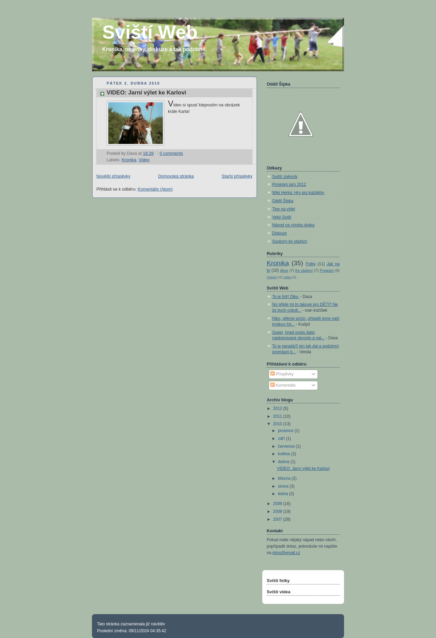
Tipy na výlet (283, 209)
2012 (278, 408)
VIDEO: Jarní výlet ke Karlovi (146, 92)
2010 (278, 423)
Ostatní (272, 277)
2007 (278, 519)
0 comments (171, 153)
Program (327, 270)
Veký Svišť (282, 217)
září (282, 438)
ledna (283, 493)
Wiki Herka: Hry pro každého (298, 192)
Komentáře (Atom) (155, 189)
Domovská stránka (175, 176)
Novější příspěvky (113, 176)
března (285, 478)
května (284, 453)
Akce (284, 270)
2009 (278, 503)
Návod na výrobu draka (293, 225)
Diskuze (279, 233)
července (287, 446)
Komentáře (283, 385)
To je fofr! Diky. (285, 296)
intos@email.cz (286, 552)
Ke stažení (304, 270)
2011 (278, 416)
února (284, 486)
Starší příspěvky (237, 176)
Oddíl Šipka (282, 200)
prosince (286, 430)
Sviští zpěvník (284, 176)
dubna (284, 461)
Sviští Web (150, 32)
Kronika (129, 160)
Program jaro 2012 (289, 184)
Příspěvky (282, 374)
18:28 (148, 153)
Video (144, 160)
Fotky (310, 264)
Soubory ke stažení (289, 241)
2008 (278, 511)
